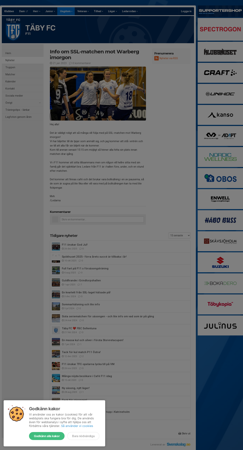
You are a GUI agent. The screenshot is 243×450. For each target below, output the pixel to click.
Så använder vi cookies (77, 426)
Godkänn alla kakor (47, 436)
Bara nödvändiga (83, 436)
